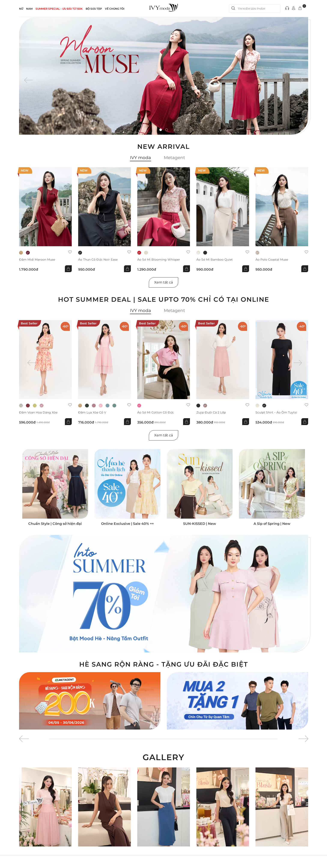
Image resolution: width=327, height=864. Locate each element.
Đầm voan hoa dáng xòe (38, 412)
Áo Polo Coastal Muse (271, 259)
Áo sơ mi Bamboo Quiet (214, 259)
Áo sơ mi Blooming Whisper (158, 259)
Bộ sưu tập (94, 8)
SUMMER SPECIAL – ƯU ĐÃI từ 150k (59, 8)
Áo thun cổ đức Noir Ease (98, 259)
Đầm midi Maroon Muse (37, 259)
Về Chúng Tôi (114, 8)
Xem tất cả (163, 282)
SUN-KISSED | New (199, 524)
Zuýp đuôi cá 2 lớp (211, 412)
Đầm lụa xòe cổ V (92, 412)
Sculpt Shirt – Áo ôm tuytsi (276, 412)
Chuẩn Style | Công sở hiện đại (55, 524)
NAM (29, 8)
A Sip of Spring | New (272, 524)
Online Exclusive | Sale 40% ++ (127, 524)
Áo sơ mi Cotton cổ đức (155, 412)
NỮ (21, 8)
